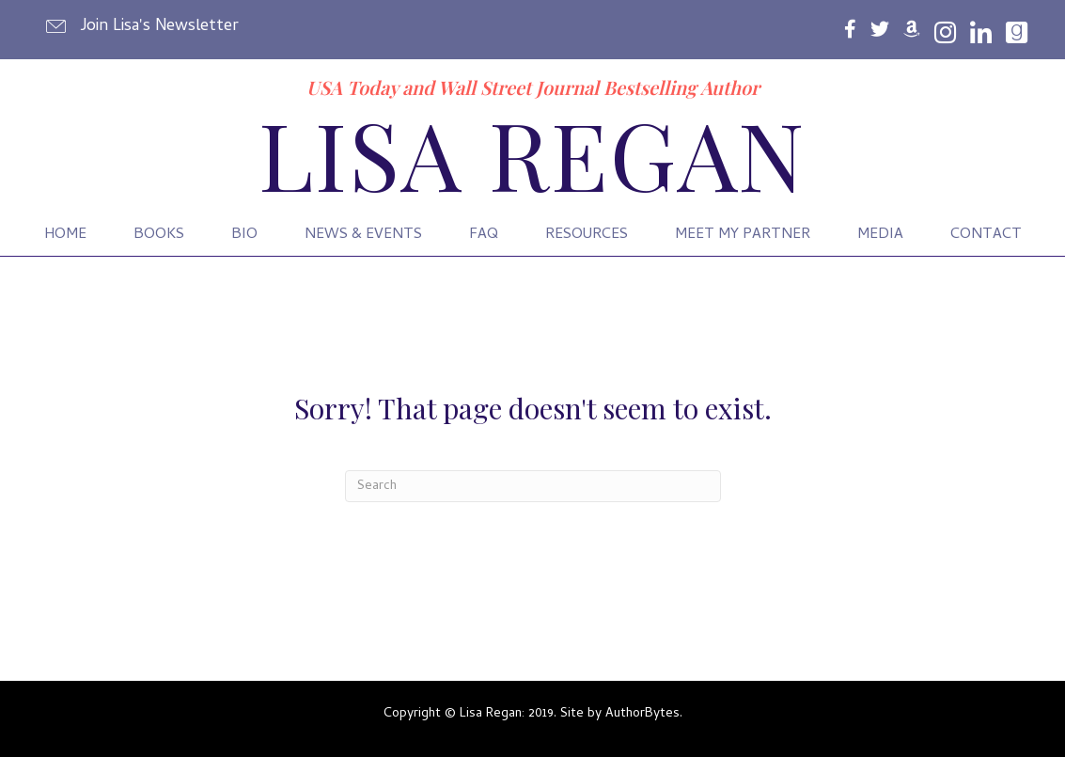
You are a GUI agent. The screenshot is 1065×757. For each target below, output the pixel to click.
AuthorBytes (642, 714)
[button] (143, 26)
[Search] (533, 486)
